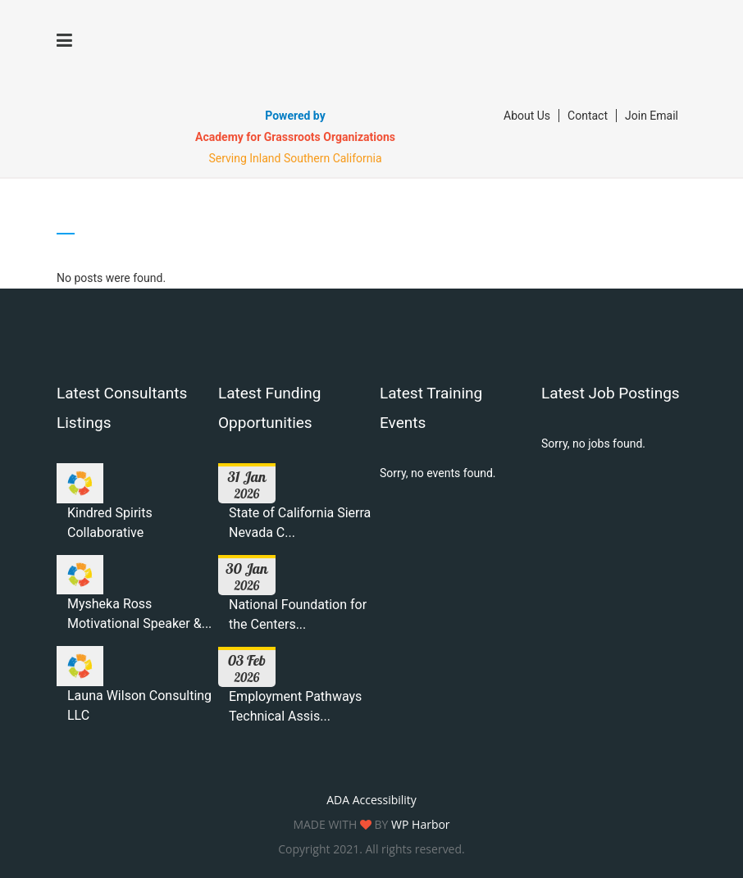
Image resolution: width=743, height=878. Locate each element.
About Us (527, 115)
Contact (588, 115)
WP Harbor (420, 824)
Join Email (651, 115)
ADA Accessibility (371, 799)
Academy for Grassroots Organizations (295, 136)
